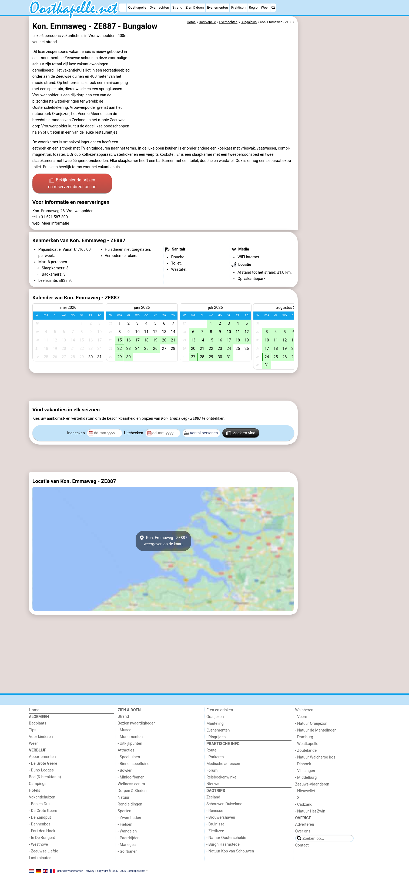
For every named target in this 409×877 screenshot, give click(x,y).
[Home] (122, 8)
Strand (177, 7)
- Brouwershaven (220, 817)
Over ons (302, 831)
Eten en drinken (219, 710)
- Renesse (214, 810)
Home (34, 710)
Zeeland (213, 797)
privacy (90, 870)
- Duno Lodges (41, 770)
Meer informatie (55, 223)
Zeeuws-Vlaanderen (312, 784)
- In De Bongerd (42, 837)
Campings (37, 783)
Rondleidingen (130, 804)
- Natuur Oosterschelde (226, 837)
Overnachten (159, 7)
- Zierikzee (215, 831)
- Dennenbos (40, 824)
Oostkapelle (137, 7)
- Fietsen (125, 824)
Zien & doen (195, 7)
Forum (211, 770)
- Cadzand (304, 804)
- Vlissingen (305, 770)
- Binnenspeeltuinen (135, 763)
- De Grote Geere (43, 763)
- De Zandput (40, 817)
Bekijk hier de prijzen (72, 183)
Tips (32, 730)
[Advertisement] (339, 140)
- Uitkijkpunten (130, 743)
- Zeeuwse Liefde (43, 851)
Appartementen (42, 756)
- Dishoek (303, 764)
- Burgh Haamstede (223, 844)
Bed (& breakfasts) (45, 777)
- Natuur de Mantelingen (316, 730)
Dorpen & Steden (132, 790)
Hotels (34, 790)
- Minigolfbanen (131, 777)
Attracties (126, 750)
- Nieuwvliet (305, 791)
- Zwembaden (129, 817)
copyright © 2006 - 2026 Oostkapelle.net (121, 870)
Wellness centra (131, 784)
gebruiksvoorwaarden (70, 870)
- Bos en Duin (40, 804)
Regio (253, 7)
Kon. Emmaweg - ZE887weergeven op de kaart (163, 541)
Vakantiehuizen (42, 797)
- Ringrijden (216, 737)
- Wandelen (127, 831)
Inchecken (76, 433)
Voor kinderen (41, 736)
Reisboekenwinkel (221, 777)
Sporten (124, 811)
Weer (265, 7)
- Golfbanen (128, 851)
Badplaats (37, 723)
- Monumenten (130, 736)
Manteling (215, 723)
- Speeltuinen (129, 757)
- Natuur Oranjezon (311, 723)
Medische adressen (223, 763)
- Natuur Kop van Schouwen (230, 851)
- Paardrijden (129, 838)
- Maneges (127, 844)
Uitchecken (134, 433)
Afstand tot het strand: (256, 272)
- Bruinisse (215, 824)
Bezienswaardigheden (137, 723)
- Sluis (300, 797)
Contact (302, 845)
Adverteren (304, 824)
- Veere (301, 717)
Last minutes (40, 858)
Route (211, 750)
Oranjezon (215, 717)
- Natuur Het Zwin (310, 811)
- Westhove (38, 844)
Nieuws (212, 784)
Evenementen (217, 7)
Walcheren (304, 710)
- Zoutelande (306, 750)
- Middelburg (306, 777)
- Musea (125, 730)
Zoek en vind (240, 433)
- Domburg (304, 737)
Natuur (124, 797)
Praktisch (238, 7)
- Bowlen (125, 770)
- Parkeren (215, 757)
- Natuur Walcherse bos (315, 757)
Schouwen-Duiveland (224, 804)
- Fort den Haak (42, 831)
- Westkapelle (306, 743)
